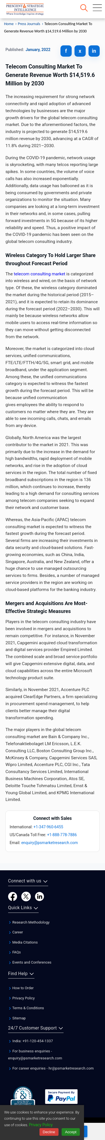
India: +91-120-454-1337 (30, 1041)
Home (8, 23)
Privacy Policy (21, 998)
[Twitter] (26, 896)
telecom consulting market (39, 273)
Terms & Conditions (26, 1008)
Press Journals (29, 23)
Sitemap (17, 1018)
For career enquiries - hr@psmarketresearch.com (51, 1068)
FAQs (14, 952)
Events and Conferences (30, 962)
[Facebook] (12, 896)
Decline (49, 1132)
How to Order (21, 988)
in (94, 51)
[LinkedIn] (39, 896)
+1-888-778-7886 (62, 835)
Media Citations (23, 942)
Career (15, 932)
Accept (70, 1132)
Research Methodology (29, 922)
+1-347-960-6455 (48, 827)
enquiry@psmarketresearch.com (49, 842)
